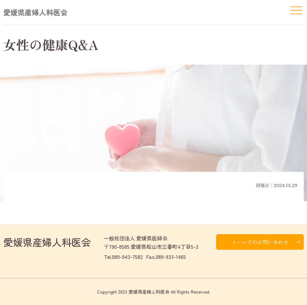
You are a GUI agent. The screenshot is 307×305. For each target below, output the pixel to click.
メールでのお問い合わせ (260, 242)
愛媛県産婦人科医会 (35, 12)
